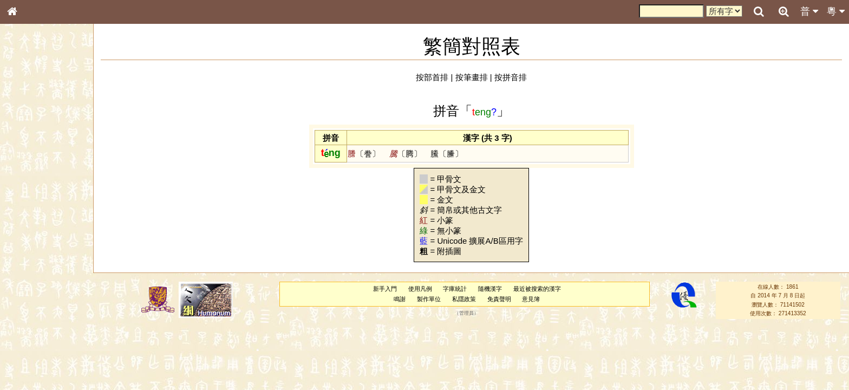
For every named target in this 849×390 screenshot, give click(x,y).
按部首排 (432, 77)
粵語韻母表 (30, 232)
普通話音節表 (33, 294)
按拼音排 (510, 77)
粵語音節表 (30, 212)
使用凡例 (420, 288)
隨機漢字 (490, 288)
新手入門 (385, 288)
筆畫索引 (27, 154)
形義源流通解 (33, 184)
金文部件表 (30, 174)
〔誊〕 (364, 153)
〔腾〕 (405, 153)
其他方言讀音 (33, 304)
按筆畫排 (471, 77)
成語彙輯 (27, 352)
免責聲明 (499, 299)
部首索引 (27, 144)
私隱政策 (464, 299)
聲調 (51, 285)
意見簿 (531, 299)
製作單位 (429, 299)
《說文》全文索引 (40, 333)
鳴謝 (400, 299)
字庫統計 (455, 288)
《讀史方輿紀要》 (40, 343)
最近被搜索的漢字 (537, 288)
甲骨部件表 (30, 164)
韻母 (36, 285)
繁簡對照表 (30, 362)
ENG (48, 119)
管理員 (466, 313)
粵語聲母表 (30, 222)
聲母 (21, 285)
